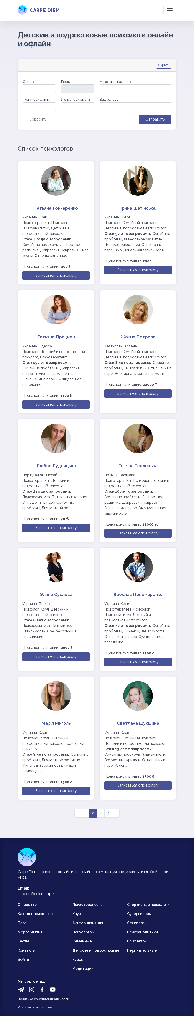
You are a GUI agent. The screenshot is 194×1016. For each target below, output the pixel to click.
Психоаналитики (142, 932)
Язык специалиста (75, 99)
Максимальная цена (115, 82)
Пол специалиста (36, 99)
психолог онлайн (55, 872)
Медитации (83, 968)
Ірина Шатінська (138, 208)
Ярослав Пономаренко (138, 594)
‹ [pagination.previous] (78, 813)
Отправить (155, 119)
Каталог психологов (36, 914)
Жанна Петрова (138, 336)
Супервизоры (139, 914)
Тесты (23, 941)
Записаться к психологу (56, 275)
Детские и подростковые (95, 950)
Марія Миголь (56, 723)
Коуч (76, 914)
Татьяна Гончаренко (56, 208)
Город (66, 82)
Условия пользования (35, 1007)
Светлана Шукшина (138, 723)
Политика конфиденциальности (43, 999)
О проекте (27, 905)
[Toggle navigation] (169, 10)
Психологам (83, 932)
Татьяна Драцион (56, 336)
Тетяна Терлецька (138, 465)
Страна (28, 82)
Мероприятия (30, 932)
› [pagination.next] (116, 813)
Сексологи (137, 923)
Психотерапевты (87, 905)
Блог (22, 923)
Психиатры (137, 941)
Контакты (27, 950)
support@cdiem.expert (37, 894)
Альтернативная (87, 923)
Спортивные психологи (148, 905)
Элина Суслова (56, 594)
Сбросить (37, 119)
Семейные (82, 941)
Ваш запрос (109, 99)
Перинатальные (142, 950)
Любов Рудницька (56, 465)
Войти (23, 959)
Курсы (78, 959)
